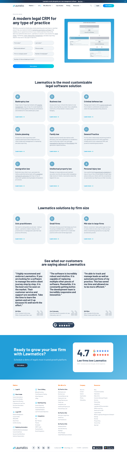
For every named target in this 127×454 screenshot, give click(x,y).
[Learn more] (20, 117)
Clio (36, 418)
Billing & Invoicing (39, 392)
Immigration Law (62, 404)
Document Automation (18, 405)
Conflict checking (17, 422)
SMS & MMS (15, 418)
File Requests (16, 407)
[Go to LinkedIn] (43, 448)
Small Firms (61, 417)
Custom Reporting (39, 405)
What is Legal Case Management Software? (104, 414)
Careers (82, 393)
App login (96, 425)
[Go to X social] (38, 448)
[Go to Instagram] (48, 448)
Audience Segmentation (18, 436)
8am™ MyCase (38, 420)
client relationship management (33, 35)
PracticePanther (39, 429)
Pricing (68, 5)
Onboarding (83, 400)
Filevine (37, 422)
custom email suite (105, 105)
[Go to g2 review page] (63, 325)
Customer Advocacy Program (101, 398)
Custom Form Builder (18, 399)
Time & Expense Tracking (41, 394)
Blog (95, 389)
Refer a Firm (97, 396)
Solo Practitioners (62, 419)
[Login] (98, 5)
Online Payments (39, 396)
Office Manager (61, 432)
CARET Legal (38, 427)
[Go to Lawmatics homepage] (20, 447)
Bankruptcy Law (62, 392)
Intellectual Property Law (64, 406)
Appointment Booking (18, 401)
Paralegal (60, 430)
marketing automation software (41, 30)
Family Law (60, 402)
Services (96, 400)
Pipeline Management (18, 414)
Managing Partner (62, 426)
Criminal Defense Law (63, 396)
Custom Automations (18, 397)
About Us (82, 389)
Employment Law (62, 398)
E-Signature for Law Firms (19, 403)
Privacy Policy (97, 420)
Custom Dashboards (40, 407)
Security (96, 418)
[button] (32, 6)
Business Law (61, 394)
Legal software (97, 412)
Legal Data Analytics (40, 409)
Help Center (97, 393)
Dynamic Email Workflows (19, 434)
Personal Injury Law (62, 408)
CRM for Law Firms (98, 408)
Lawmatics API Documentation (101, 406)
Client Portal (16, 420)
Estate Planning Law (63, 400)
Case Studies (59, 5)
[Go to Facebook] (33, 448)
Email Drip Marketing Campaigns (20, 429)
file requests (70, 143)
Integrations (97, 404)
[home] (18, 6)
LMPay (36, 398)
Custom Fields (16, 416)
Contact (82, 391)
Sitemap (96, 416)
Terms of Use (97, 423)
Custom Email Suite (17, 432)
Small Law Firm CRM (98, 410)
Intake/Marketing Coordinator (65, 434)
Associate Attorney (62, 428)
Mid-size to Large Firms (63, 415)
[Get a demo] (108, 5)
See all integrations (39, 431)
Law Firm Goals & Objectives (41, 411)
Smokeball (37, 425)
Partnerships (97, 402)
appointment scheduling (102, 172)
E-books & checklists (99, 391)
